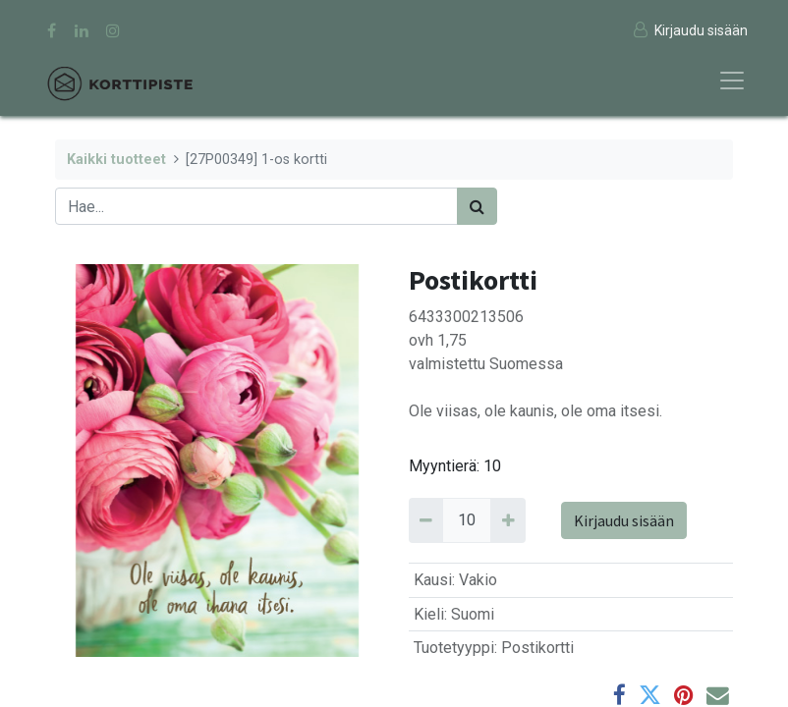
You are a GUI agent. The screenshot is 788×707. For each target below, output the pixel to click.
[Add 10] (507, 520)
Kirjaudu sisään (624, 520)
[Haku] (477, 206)
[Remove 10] (426, 520)
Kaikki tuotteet (116, 159)
